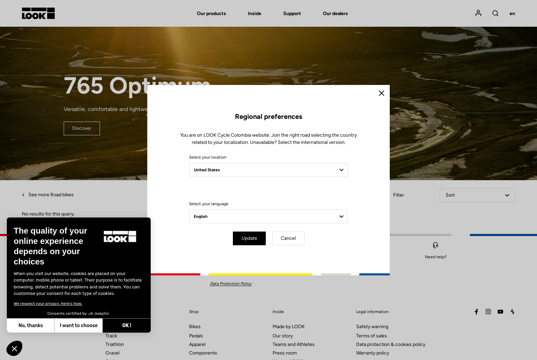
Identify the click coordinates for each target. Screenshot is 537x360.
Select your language (208, 203)
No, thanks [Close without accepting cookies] (30, 325)
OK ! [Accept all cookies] (126, 325)
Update (249, 238)
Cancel (288, 238)
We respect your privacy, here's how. (48, 303)
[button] (14, 348)
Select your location (207, 157)
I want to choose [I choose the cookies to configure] (79, 325)
